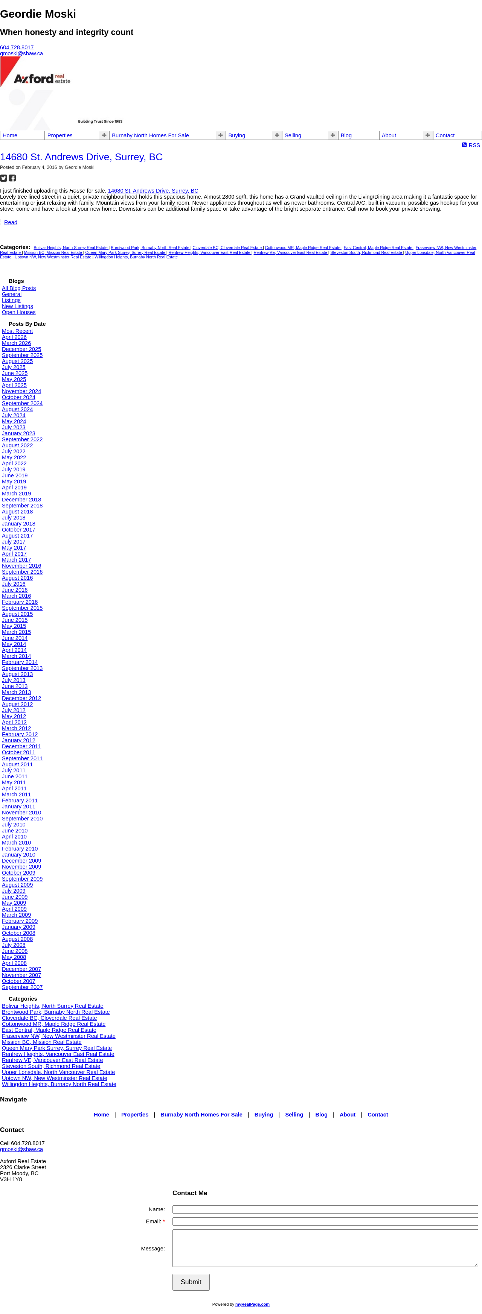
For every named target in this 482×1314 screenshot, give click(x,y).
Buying (237, 135)
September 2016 (22, 572)
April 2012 (14, 722)
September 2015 (22, 608)
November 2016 (21, 566)
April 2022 (14, 463)
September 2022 (22, 439)
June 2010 (14, 831)
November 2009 (21, 867)
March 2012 (16, 728)
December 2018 (21, 500)
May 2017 (14, 548)
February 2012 (20, 734)
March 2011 (16, 794)
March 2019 (16, 494)
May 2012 (14, 716)
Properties (60, 135)
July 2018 (14, 518)
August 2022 (17, 445)
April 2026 (14, 337)
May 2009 (14, 903)
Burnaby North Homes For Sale (150, 135)
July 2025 (14, 367)
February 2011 (20, 801)
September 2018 (22, 506)
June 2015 (14, 620)
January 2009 (18, 927)
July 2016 (14, 584)
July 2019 (14, 469)
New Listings (17, 306)
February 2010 (20, 849)
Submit (191, 1282)
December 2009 (21, 861)
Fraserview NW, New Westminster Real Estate (59, 1036)
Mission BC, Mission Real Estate (53, 252)
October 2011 (18, 752)
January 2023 (18, 433)
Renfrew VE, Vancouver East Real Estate (290, 252)
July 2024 (14, 415)
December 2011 (21, 746)
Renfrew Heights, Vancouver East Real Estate (210, 252)
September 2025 (22, 355)
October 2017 (18, 530)
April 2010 (14, 837)
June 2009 (14, 897)
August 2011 (17, 764)
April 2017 (14, 554)
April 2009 (14, 909)
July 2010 (14, 825)
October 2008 (18, 933)
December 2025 (21, 349)
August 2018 (17, 512)
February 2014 (20, 662)
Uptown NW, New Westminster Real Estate (53, 257)
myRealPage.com (252, 1304)
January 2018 (18, 524)
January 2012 (18, 740)
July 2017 (14, 542)
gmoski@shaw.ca (21, 1149)
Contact (445, 135)
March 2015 (16, 632)
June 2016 (14, 590)
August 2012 (17, 704)
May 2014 (14, 644)
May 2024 (14, 421)
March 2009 (16, 915)
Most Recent (17, 331)
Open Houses (19, 312)
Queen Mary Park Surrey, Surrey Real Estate (125, 252)
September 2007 (22, 987)
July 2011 (14, 770)
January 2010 (18, 855)
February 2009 (20, 921)
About (389, 135)
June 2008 (14, 951)
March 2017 (16, 560)
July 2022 (14, 451)
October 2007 (18, 981)
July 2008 (14, 945)
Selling (293, 135)
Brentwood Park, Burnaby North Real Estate (150, 247)
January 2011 (18, 807)
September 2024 (22, 403)
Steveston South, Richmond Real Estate (366, 252)
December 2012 (21, 698)
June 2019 (14, 475)
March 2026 (16, 343)
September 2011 (22, 758)
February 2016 (20, 602)
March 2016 (16, 596)
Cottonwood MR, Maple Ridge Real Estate (303, 247)
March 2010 (16, 843)
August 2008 (17, 939)
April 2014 (14, 650)
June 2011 (14, 776)
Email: (154, 1221)
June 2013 (14, 686)
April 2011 (14, 788)
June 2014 (14, 638)
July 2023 (14, 427)
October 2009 (18, 873)
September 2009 (22, 879)
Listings (11, 300)
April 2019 (14, 488)
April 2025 (14, 385)
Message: (153, 1249)
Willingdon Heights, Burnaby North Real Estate (136, 257)
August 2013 (17, 674)
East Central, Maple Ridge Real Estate (378, 247)
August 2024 (17, 409)
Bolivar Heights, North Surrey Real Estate (71, 247)
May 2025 (14, 379)
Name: (157, 1209)
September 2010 (22, 819)
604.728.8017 (17, 47)
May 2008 (14, 957)
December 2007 (21, 969)
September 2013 (22, 668)
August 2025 (17, 361)
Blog (346, 135)
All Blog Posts (19, 288)
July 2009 (14, 891)
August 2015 (17, 614)
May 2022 (14, 457)
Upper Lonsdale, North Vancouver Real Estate (58, 1072)
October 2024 (18, 397)
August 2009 (17, 885)
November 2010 (21, 813)
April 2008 (14, 963)
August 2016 (17, 578)
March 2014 (16, 656)
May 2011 (14, 782)
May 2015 (14, 626)
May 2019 (14, 482)
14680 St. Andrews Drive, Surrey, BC (153, 191)
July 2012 (14, 710)
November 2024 (21, 391)
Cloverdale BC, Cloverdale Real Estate (227, 247)
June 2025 (14, 373)
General (11, 294)
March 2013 (16, 692)
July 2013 (14, 680)
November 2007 (21, 975)
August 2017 (17, 536)
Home (10, 135)
